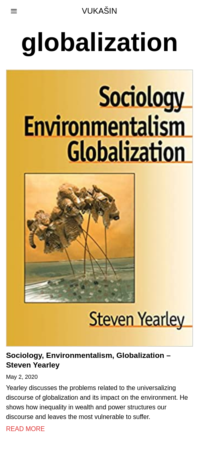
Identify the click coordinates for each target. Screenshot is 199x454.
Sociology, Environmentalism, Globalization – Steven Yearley (88, 360)
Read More (25, 428)
